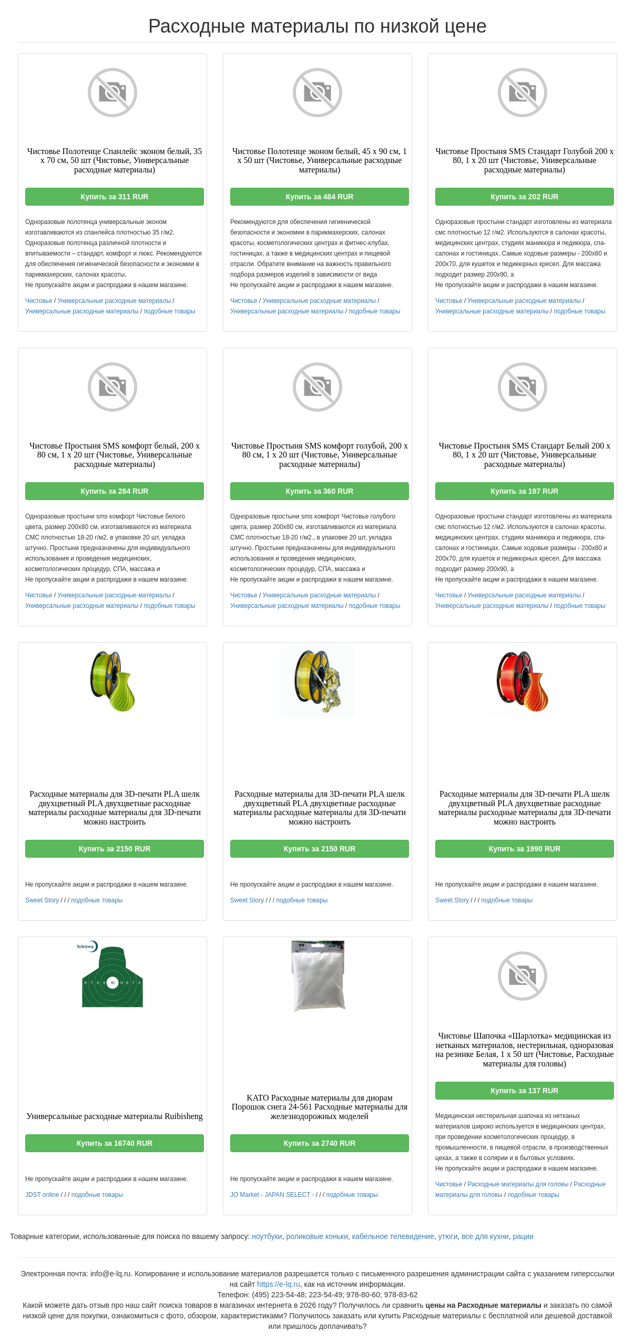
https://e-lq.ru (278, 1284)
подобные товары (169, 311)
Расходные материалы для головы (518, 1184)
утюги (448, 1236)
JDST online (42, 1194)
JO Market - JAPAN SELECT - (272, 1194)
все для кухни (485, 1236)
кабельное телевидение (393, 1236)
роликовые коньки (317, 1236)
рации (523, 1236)
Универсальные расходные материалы (114, 300)
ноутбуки (267, 1236)
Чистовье (39, 300)
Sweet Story (42, 900)
